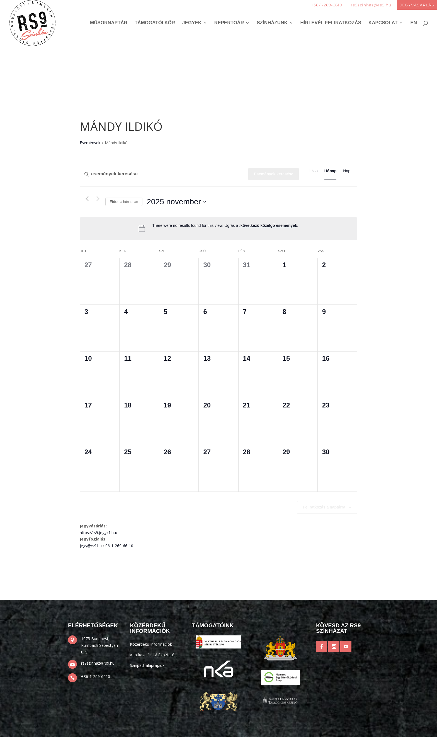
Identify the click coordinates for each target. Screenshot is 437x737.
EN (413, 23)
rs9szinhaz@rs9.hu (371, 5)
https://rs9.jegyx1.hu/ (98, 532)
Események (90, 142)
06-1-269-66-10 (119, 545)
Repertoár (229, 23)
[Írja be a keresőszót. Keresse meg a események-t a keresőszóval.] (164, 174)
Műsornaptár (108, 23)
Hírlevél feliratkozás (330, 23)
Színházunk (272, 23)
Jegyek (191, 23)
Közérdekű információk (151, 644)
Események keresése (273, 174)
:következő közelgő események (268, 225)
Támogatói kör (155, 23)
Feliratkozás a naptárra (324, 507)
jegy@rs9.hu (91, 545)
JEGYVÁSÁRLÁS (417, 5)
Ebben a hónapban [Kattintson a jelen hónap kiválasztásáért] (124, 202)
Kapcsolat (383, 23)
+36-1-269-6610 (326, 5)
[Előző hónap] (87, 198)
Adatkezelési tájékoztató (152, 654)
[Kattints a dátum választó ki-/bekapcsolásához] (176, 201)
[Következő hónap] (97, 198)
